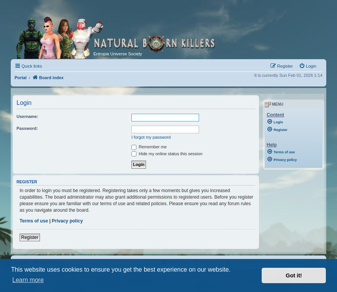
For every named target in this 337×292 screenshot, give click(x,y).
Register (29, 237)
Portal (21, 77)
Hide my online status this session (167, 153)
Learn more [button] (28, 280)
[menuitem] (307, 66)
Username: (27, 116)
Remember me (149, 146)
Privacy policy (67, 221)
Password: (27, 128)
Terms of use (34, 221)
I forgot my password (151, 137)
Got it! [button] (294, 275)
